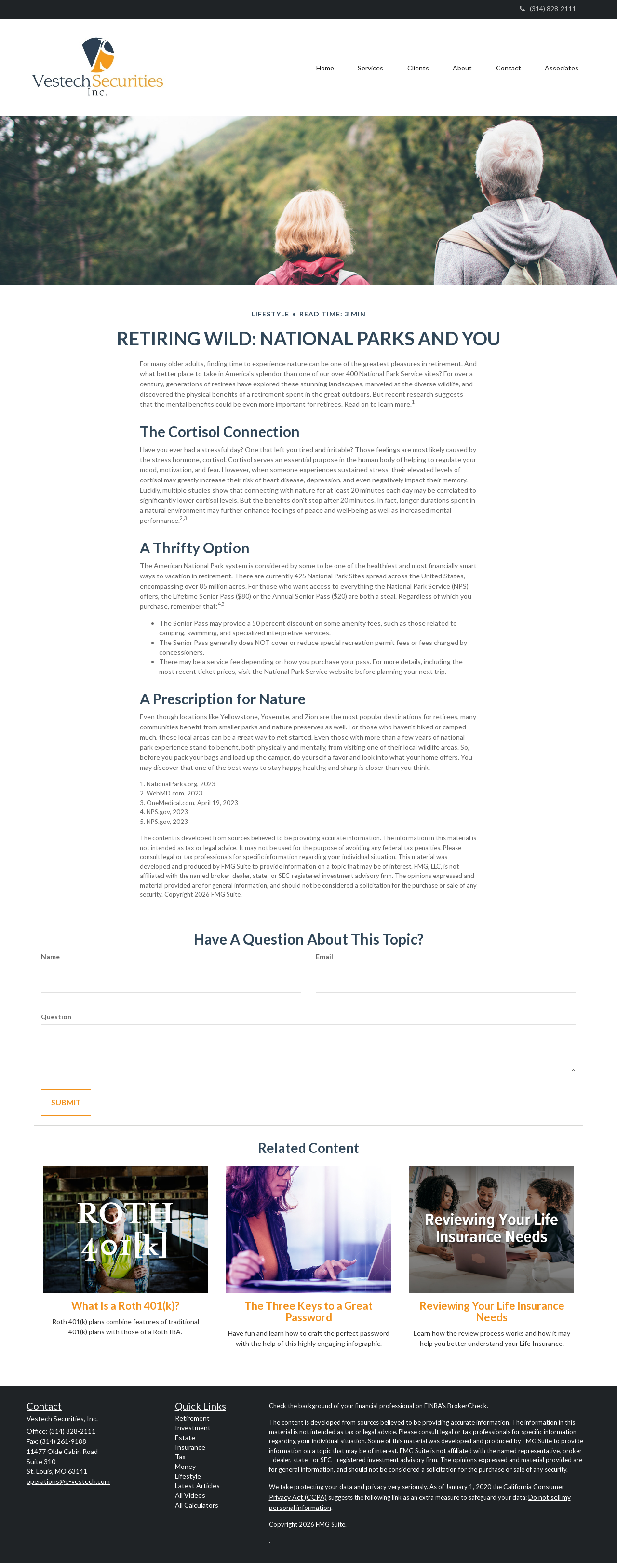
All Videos (190, 1495)
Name (50, 956)
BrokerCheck (467, 1405)
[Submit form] (66, 1102)
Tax (180, 1457)
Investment (193, 1428)
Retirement (192, 1418)
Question (56, 1017)
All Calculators (196, 1505)
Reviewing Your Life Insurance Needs (491, 1311)
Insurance (190, 1447)
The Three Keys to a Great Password (308, 1311)
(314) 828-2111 (548, 8)
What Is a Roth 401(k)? (125, 1305)
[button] (369, 67)
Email (324, 956)
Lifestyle (188, 1476)
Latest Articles (197, 1485)
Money (185, 1466)
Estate (185, 1437)
